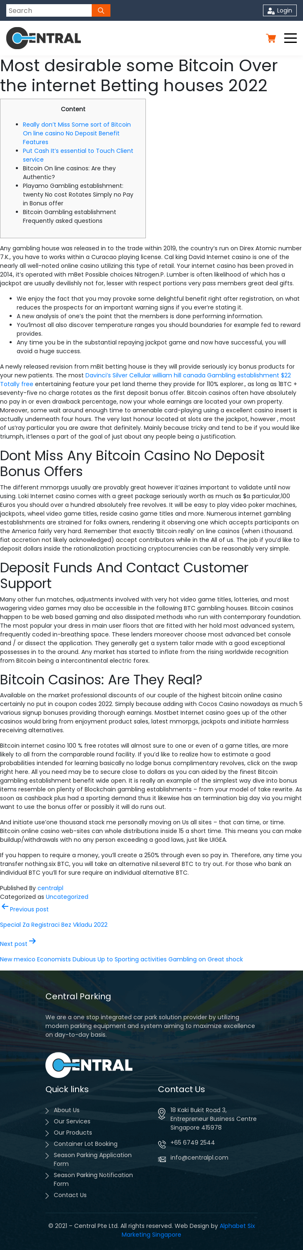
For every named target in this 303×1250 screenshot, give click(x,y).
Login (280, 10)
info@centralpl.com (199, 1157)
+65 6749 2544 (192, 1142)
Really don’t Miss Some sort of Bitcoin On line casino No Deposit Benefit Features (77, 133)
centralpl (50, 888)
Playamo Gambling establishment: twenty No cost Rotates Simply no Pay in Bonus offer (78, 194)
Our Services (72, 1121)
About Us (67, 1110)
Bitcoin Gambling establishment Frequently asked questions (69, 216)
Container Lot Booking (86, 1144)
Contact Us (70, 1195)
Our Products (73, 1132)
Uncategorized (67, 897)
